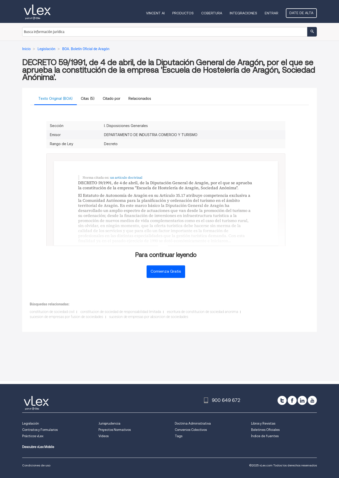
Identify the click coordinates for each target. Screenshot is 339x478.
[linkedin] (302, 400)
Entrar (271, 13)
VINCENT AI (155, 13)
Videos (103, 436)
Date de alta (301, 13)
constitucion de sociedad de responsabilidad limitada (120, 312)
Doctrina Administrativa (193, 423)
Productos (183, 13)
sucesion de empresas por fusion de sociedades (66, 317)
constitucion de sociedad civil (52, 312)
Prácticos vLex (32, 436)
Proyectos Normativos (114, 430)
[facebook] (292, 400)
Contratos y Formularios (40, 430)
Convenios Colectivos (191, 430)
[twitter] (282, 400)
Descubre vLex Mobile (38, 447)
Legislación (30, 423)
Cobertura (211, 13)
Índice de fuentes (265, 436)
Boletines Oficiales (265, 430)
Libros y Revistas (263, 423)
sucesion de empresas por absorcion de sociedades (148, 317)
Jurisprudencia (109, 423)
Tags (178, 436)
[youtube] (312, 400)
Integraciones (243, 13)
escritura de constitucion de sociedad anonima (202, 312)
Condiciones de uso (36, 465)
